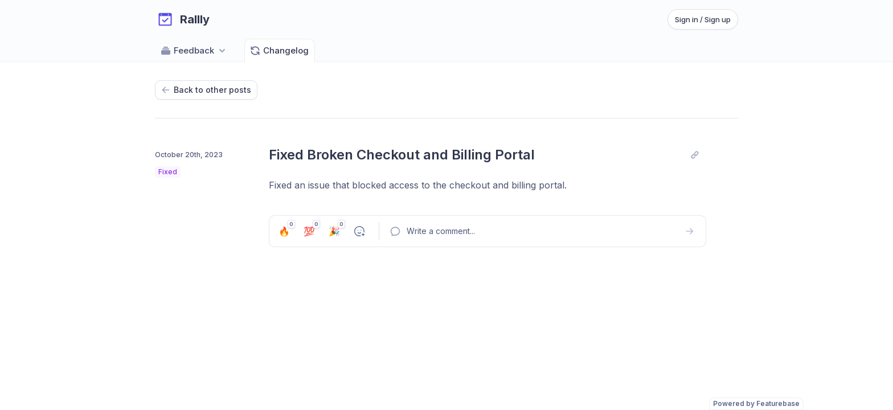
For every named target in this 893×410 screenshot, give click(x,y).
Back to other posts (206, 90)
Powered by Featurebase (756, 403)
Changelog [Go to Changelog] (279, 50)
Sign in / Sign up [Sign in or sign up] (703, 19)
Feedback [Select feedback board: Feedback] (194, 50)
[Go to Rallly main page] (182, 19)
